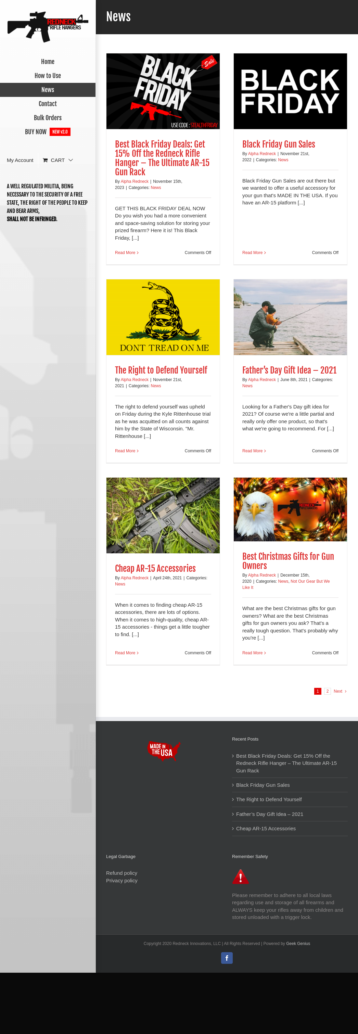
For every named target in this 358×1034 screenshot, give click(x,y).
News (156, 187)
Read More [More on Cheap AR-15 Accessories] (125, 653)
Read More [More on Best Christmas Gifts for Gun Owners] (252, 653)
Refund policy (121, 873)
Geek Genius (298, 944)
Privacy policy (122, 880)
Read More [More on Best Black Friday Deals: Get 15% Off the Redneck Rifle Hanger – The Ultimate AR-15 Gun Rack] (125, 252)
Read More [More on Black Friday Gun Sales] (252, 252)
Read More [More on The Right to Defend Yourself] (125, 451)
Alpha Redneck (135, 181)
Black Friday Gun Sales (278, 144)
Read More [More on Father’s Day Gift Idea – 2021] (252, 451)
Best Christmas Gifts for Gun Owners (288, 561)
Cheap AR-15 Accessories (155, 568)
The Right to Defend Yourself (161, 370)
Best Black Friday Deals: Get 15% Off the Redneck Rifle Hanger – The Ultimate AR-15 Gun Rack (162, 158)
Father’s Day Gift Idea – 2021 (289, 370)
